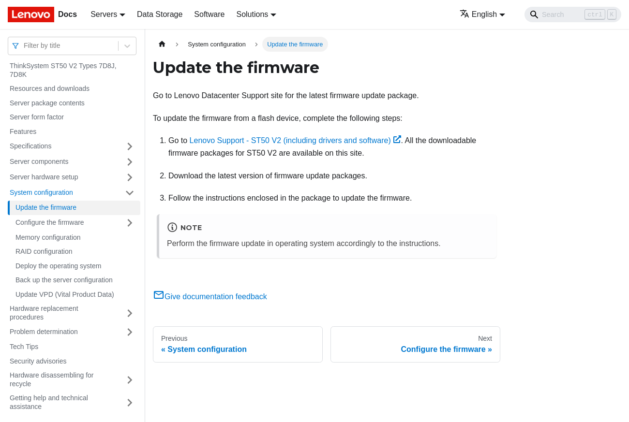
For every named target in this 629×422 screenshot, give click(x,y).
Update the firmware (45, 207)
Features (23, 131)
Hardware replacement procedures (44, 313)
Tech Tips (24, 346)
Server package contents (47, 103)
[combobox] (25, 45)
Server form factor (37, 117)
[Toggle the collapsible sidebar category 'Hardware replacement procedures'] (129, 313)
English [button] (478, 14)
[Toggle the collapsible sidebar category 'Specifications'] (129, 146)
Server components (39, 161)
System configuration (41, 192)
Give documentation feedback (210, 296)
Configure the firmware (49, 222)
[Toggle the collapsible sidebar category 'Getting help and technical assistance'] (129, 402)
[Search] (572, 14)
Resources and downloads (50, 88)
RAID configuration (44, 251)
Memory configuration (48, 237)
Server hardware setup (44, 177)
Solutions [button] (252, 14)
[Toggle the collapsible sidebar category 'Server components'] (129, 162)
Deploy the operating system (58, 266)
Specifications (30, 146)
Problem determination (44, 331)
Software (209, 14)
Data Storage (159, 14)
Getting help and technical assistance (49, 402)
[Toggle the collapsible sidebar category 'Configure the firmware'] (129, 223)
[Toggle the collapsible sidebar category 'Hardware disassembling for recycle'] (129, 379)
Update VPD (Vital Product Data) (64, 294)
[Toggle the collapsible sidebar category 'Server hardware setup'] (129, 177)
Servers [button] (103, 14)
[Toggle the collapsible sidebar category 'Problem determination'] (129, 332)
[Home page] (162, 44)
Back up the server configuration (64, 280)
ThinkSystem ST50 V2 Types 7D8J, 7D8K (63, 70)
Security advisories (38, 361)
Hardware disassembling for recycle (52, 379)
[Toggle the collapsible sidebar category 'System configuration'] (129, 193)
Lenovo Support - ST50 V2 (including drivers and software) (295, 140)
